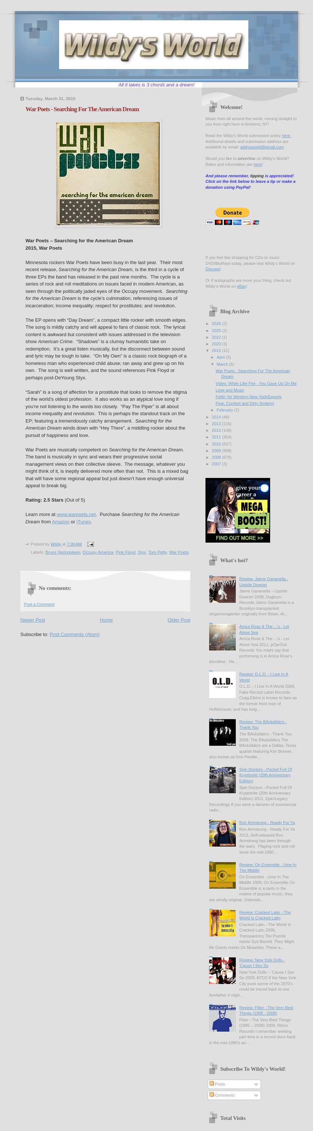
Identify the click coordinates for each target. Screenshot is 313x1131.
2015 (217, 350)
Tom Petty (157, 552)
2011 (217, 437)
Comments (222, 1095)
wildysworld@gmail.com (262, 147)
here (286, 135)
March (223, 364)
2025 (217, 330)
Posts (217, 1084)
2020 (217, 344)
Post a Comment (39, 604)
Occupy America (98, 552)
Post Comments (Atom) (75, 634)
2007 (217, 464)
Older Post (179, 620)
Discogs (212, 269)
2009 (217, 450)
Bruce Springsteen (62, 552)
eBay (241, 286)
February (225, 410)
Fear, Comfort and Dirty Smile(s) (245, 403)
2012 (217, 430)
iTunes (83, 522)
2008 (217, 457)
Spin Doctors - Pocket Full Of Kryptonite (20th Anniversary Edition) (265, 775)
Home (106, 620)
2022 (217, 337)
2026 (217, 323)
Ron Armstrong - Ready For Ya (267, 822)
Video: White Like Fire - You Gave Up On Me (256, 383)
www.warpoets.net (76, 514)
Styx (142, 552)
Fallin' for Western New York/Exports (249, 396)
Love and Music (230, 390)
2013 (217, 423)
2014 (217, 417)
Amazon (61, 522)
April (221, 357)
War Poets (179, 552)
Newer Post (32, 620)
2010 (217, 444)
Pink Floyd (125, 552)
